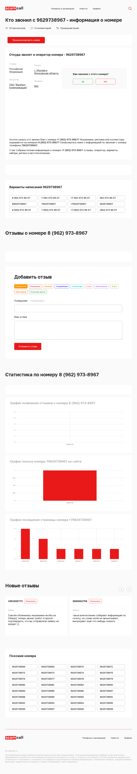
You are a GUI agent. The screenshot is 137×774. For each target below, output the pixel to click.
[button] (121, 589)
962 (36, 86)
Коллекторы (77, 286)
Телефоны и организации (62, 8)
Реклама (48, 286)
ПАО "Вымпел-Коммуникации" (18, 86)
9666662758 (80, 601)
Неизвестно (21, 286)
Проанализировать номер (26, 40)
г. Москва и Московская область (46, 72)
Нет (105, 81)
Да (83, 81)
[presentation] (65, 348)
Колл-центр (21, 292)
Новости (83, 8)
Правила (96, 8)
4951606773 (15, 601)
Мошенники (35, 286)
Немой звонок (101, 286)
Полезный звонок (37, 292)
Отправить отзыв (28, 346)
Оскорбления (62, 286)
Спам (89, 286)
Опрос (114, 286)
